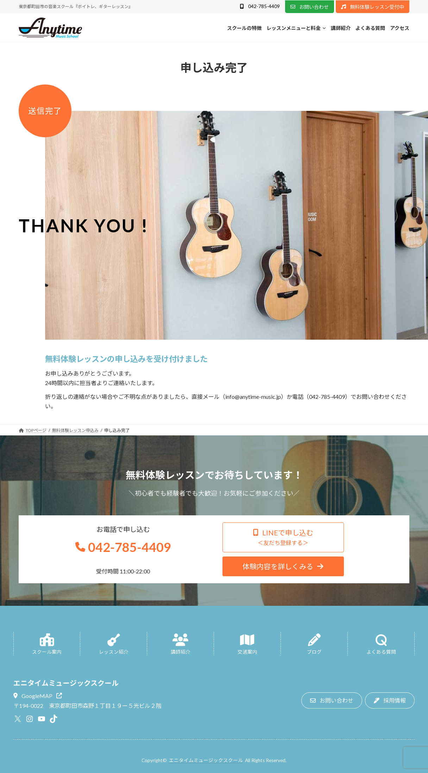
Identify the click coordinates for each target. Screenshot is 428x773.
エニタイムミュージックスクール (206, 760)
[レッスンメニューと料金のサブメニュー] (324, 28)
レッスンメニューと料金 (293, 28)
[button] (259, 6)
